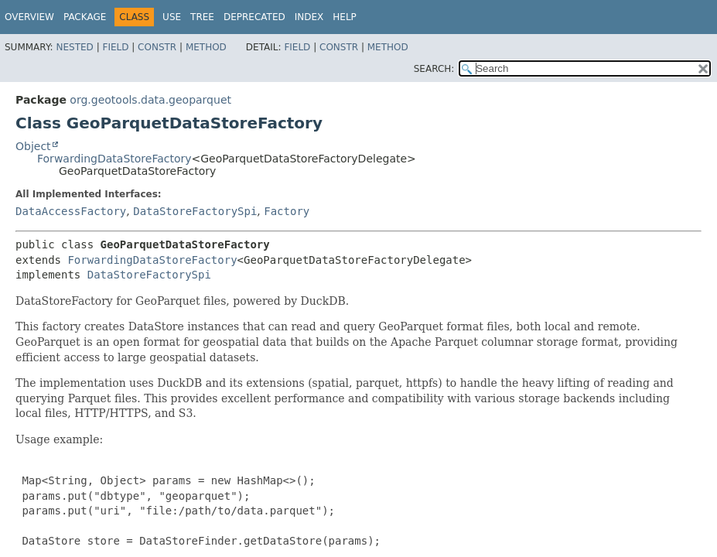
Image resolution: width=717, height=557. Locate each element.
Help (345, 17)
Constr (157, 47)
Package (84, 17)
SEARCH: (434, 68)
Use (171, 17)
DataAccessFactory (70, 211)
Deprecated (254, 17)
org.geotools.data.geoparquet (150, 100)
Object (33, 146)
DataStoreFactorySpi (195, 211)
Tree (202, 17)
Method (206, 47)
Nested (74, 47)
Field (115, 47)
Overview (29, 17)
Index (309, 17)
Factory (286, 211)
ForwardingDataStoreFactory (114, 158)
